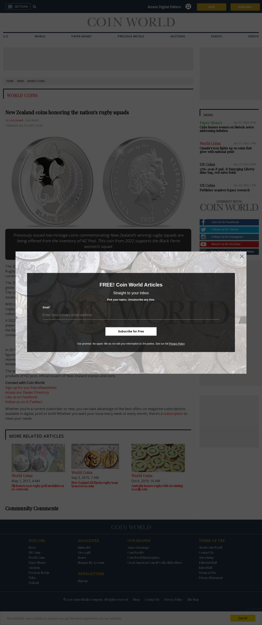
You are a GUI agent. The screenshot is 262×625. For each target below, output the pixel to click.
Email (46, 307)
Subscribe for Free (131, 331)
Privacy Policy (177, 343)
